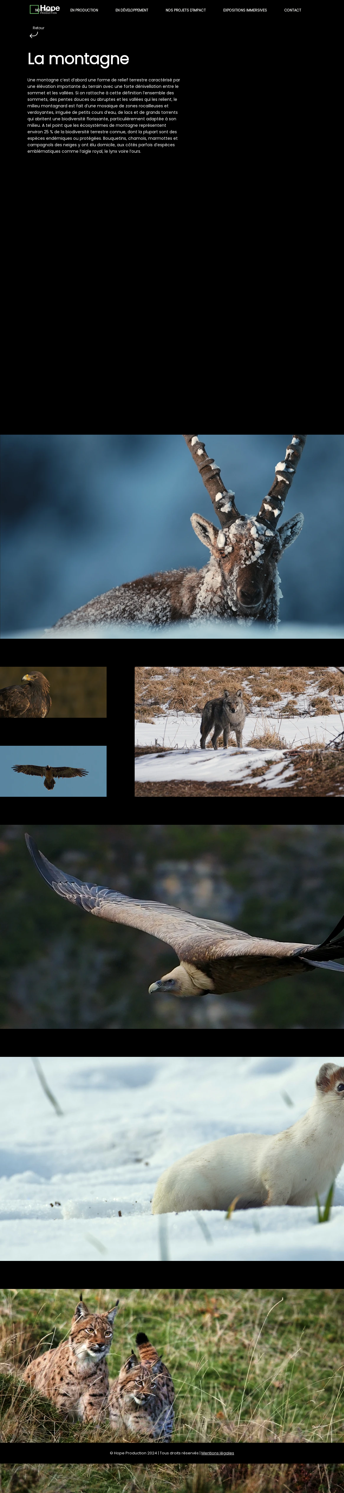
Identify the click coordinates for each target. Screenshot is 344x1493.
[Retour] (33, 35)
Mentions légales (217, 1453)
